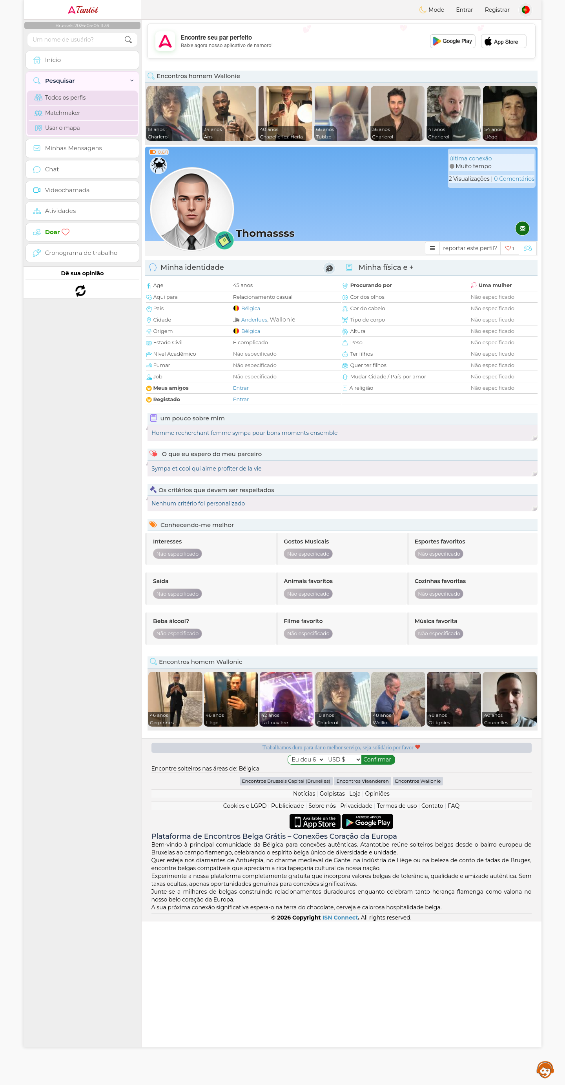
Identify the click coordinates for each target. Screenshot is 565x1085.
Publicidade (287, 969)
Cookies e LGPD (245, 969)
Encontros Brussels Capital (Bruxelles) (286, 944)
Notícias (304, 957)
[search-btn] (128, 40)
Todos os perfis (60, 98)
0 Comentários (514, 178)
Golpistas (332, 957)
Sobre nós (322, 969)
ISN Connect (340, 1081)
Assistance (545, 1069)
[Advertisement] (341, 41)
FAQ (453, 969)
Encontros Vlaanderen (362, 944)
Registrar (497, 9)
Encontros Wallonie (418, 944)
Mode (431, 10)
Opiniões (377, 957)
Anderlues (254, 319)
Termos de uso (397, 969)
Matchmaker (57, 113)
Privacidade (356, 969)
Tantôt (82, 10)
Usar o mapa (57, 128)
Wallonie (282, 319)
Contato (432, 969)
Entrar (464, 9)
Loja (355, 957)
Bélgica (251, 308)
